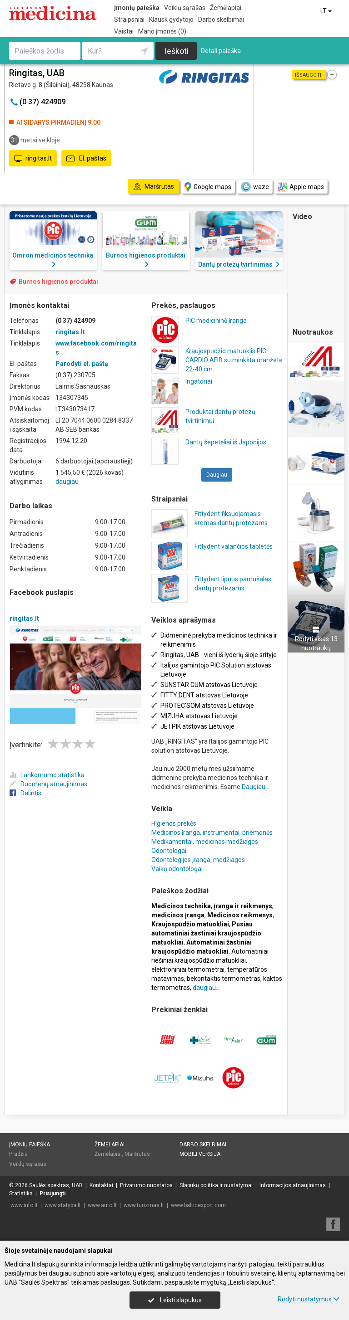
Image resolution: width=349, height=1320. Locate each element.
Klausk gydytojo (171, 19)
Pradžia (18, 1154)
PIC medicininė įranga (216, 320)
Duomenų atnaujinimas (48, 784)
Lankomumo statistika (47, 775)
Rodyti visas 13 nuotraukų (316, 639)
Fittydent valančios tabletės (233, 546)
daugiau (67, 481)
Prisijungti (52, 1193)
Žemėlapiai (225, 7)
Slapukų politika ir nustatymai (216, 1185)
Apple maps (301, 187)
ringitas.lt (33, 159)
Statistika (21, 1193)
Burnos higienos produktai (58, 281)
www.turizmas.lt (144, 1205)
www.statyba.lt (63, 1205)
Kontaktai (101, 1185)
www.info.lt (24, 1205)
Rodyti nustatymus (308, 1299)
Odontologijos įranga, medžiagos (198, 859)
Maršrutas (137, 1154)
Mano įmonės (162, 31)
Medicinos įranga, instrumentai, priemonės (212, 832)
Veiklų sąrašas (184, 7)
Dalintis (25, 793)
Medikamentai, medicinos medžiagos (204, 841)
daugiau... (206, 987)
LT (326, 11)
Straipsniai (129, 19)
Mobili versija (199, 1154)
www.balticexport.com (198, 1205)
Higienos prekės (173, 823)
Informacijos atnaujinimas (292, 1185)
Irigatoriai (198, 381)
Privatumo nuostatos (146, 1185)
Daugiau (216, 475)
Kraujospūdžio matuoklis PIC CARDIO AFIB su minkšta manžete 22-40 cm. (234, 360)
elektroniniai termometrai (187, 969)
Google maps (207, 187)
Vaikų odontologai (177, 868)
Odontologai (168, 850)
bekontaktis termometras (223, 978)
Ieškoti (177, 51)
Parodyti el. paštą (81, 363)
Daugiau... (255, 786)
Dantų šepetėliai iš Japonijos (225, 442)
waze (254, 187)
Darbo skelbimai (221, 19)
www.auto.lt (102, 1205)
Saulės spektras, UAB (56, 1185)
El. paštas (86, 159)
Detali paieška (221, 50)
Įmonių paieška (137, 7)
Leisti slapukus (175, 1300)
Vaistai (124, 31)
